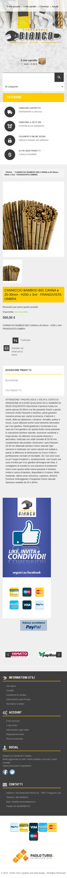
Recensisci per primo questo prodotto (20, 307)
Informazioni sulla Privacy (18, 699)
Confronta (25, 340)
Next (59, 654)
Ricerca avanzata (14, 739)
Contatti (10, 690)
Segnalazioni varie (15, 734)
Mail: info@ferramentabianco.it (20, 802)
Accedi (55, 6)
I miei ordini (11, 725)
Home (9, 172)
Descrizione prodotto (18, 370)
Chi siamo (11, 686)
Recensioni (11, 381)
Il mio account (13, 6)
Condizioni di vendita (16, 695)
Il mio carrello (29, 6)
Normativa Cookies (15, 704)
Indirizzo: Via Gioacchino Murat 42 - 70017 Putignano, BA (33, 793)
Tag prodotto (13, 391)
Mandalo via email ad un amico (17, 349)
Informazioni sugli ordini (17, 730)
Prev (8, 654)
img (10, 112)
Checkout (44, 6)
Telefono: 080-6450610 (17, 797)
